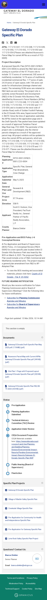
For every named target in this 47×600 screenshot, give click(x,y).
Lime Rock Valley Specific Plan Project (23, 539)
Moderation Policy (16, 584)
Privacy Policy (32, 578)
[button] (3, 42)
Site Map (38, 589)
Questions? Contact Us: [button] (23, 549)
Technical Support (12, 589)
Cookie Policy (27, 589)
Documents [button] (23, 337)
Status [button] (23, 399)
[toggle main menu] (43, 4)
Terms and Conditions (15, 578)
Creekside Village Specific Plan (20, 508)
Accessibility (30, 584)
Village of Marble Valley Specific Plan (22, 499)
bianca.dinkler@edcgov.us (21, 565)
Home (9, 23)
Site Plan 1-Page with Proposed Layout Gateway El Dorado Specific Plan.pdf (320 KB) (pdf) (23, 374)
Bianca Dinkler (11, 555)
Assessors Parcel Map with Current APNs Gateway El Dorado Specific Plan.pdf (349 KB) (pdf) (23, 359)
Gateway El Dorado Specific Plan (21, 490)
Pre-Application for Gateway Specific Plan (24, 529)
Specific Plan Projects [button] (23, 483)
